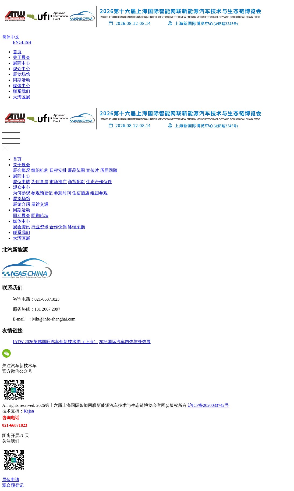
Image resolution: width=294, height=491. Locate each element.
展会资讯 (21, 227)
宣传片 (92, 170)
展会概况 (21, 170)
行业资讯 (39, 227)
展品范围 (76, 170)
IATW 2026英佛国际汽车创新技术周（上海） (55, 341)
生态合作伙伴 (99, 181)
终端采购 (76, 227)
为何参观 (21, 193)
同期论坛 (39, 215)
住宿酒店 (80, 193)
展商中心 (21, 63)
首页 (17, 51)
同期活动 (21, 80)
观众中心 (21, 68)
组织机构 (39, 170)
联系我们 (21, 91)
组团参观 (99, 193)
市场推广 (58, 181)
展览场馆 (21, 74)
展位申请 (21, 181)
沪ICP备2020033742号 (208, 405)
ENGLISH (22, 42)
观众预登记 (13, 485)
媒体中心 (21, 85)
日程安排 (58, 170)
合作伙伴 (58, 227)
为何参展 (39, 181)
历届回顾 (108, 170)
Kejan (29, 411)
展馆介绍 (21, 204)
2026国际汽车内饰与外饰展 (125, 341)
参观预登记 (42, 193)
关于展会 (21, 57)
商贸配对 (76, 181)
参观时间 (62, 193)
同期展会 (21, 215)
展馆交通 (39, 204)
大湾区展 (21, 97)
